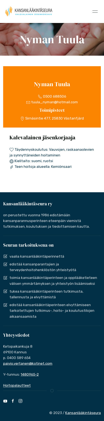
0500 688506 (52, 96)
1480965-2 (30, 374)
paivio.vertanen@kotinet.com (27, 363)
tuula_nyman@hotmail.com (52, 102)
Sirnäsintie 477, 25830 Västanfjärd (52, 118)
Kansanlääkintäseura (83, 413)
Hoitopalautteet (17, 385)
